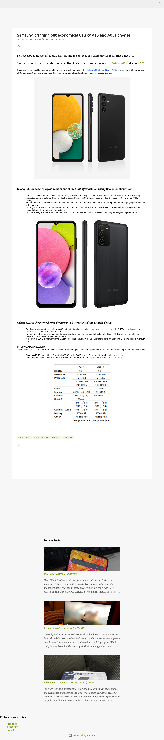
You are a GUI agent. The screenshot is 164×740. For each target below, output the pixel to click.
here (122, 355)
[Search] (159, 4)
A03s (143, 63)
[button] (19, 46)
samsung (68, 438)
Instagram (12, 726)
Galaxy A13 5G (41, 438)
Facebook (11, 723)
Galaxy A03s (24, 438)
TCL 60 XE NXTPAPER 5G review (60, 573)
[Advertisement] (82, 506)
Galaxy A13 (118, 63)
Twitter (10, 729)
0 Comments (61, 39)
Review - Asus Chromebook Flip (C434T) (64, 628)
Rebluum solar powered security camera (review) (69, 682)
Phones (56, 438)
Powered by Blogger (82, 735)
